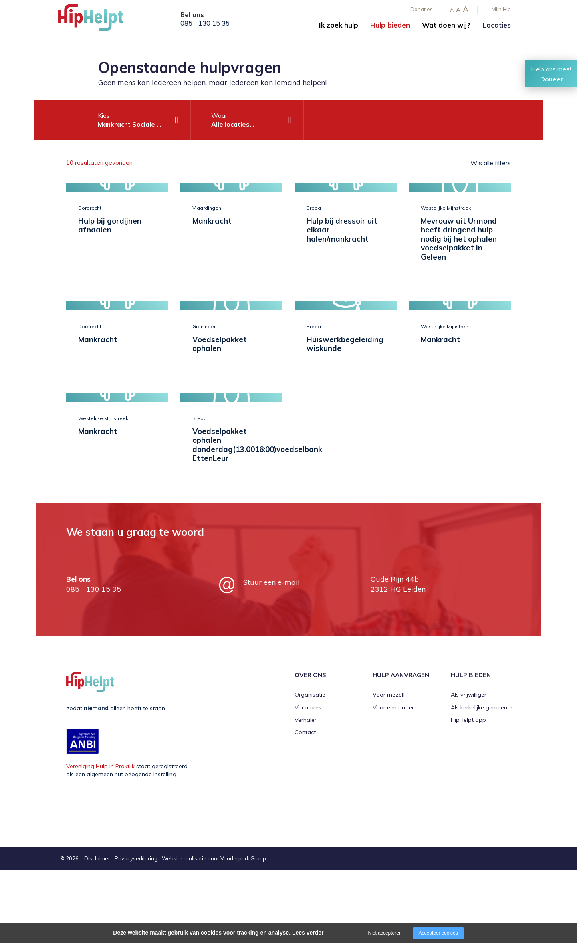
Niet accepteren (385, 933)
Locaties (496, 25)
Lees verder (308, 932)
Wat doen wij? (446, 25)
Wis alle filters (490, 163)
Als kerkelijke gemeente (481, 780)
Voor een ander (393, 780)
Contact (305, 805)
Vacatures (308, 780)
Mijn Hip (501, 9)
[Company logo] (98, 20)
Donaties (421, 9)
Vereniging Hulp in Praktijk (100, 839)
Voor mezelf (389, 767)
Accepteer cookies (438, 933)
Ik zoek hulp (338, 25)
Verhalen (306, 792)
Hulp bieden (390, 25)
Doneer (551, 79)
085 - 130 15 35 (205, 23)
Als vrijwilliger (468, 767)
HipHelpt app (468, 792)
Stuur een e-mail (271, 655)
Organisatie (310, 767)
